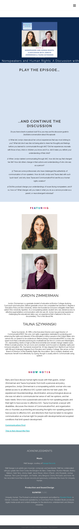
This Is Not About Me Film (17, 431)
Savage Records (49, 463)
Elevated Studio (66, 497)
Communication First (15, 425)
